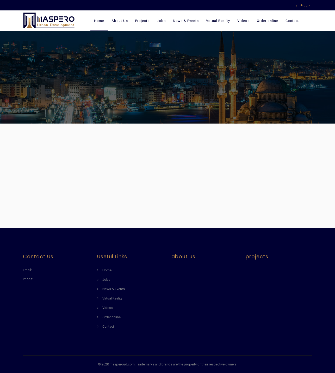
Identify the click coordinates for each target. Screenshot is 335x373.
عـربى (306, 5)
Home (99, 21)
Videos (243, 21)
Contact (292, 21)
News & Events (186, 21)
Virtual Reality (218, 21)
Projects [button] (142, 21)
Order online (267, 21)
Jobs (161, 21)
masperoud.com (122, 364)
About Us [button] (119, 21)
